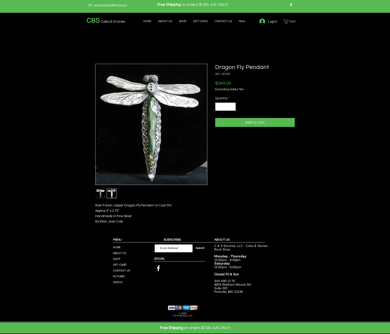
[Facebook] (291, 4)
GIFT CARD (120, 265)
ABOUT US (119, 253)
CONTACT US (121, 270)
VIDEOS (118, 282)
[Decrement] (218, 107)
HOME (117, 247)
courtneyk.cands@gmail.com (110, 5)
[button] (291, 21)
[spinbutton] (225, 107)
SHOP (116, 259)
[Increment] (232, 107)
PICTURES (119, 276)
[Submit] (200, 248)
